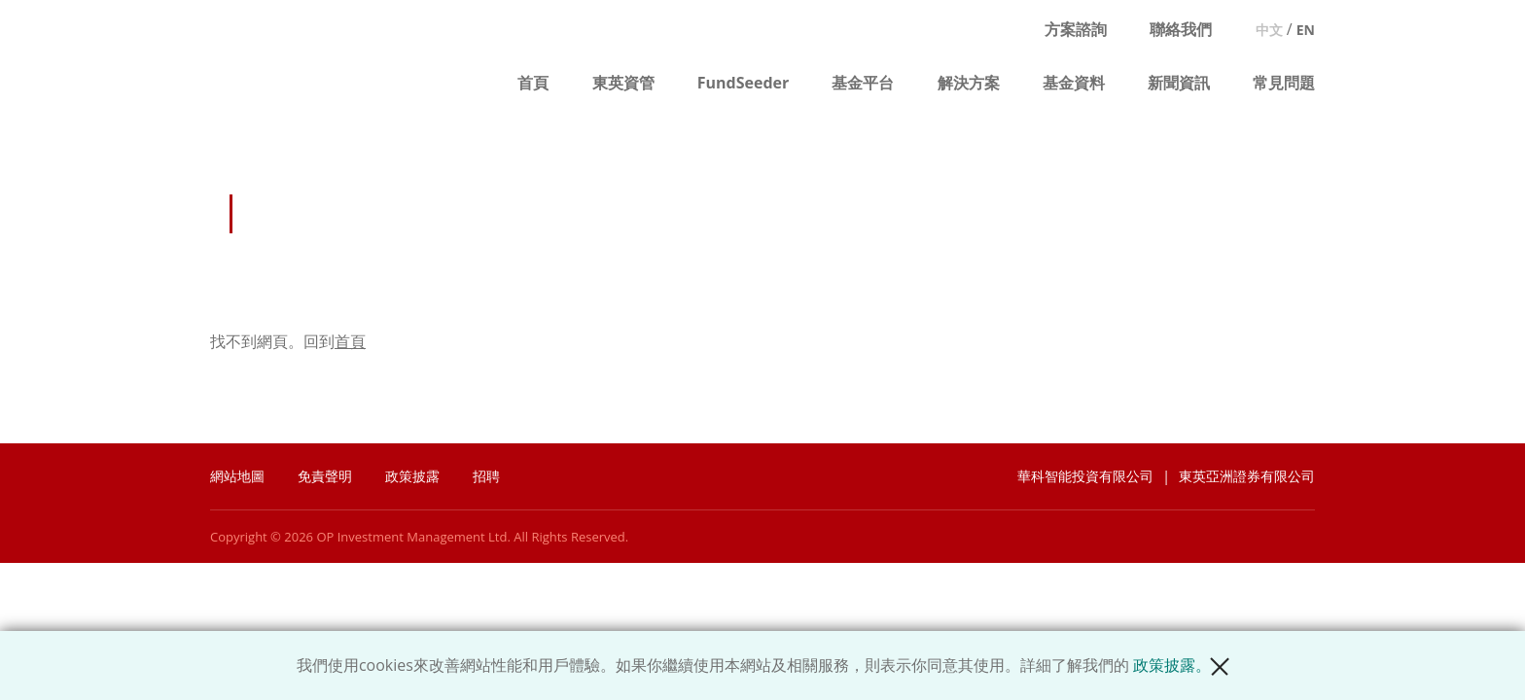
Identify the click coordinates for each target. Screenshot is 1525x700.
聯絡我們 (1181, 29)
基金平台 (863, 82)
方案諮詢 (1076, 29)
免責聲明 (325, 476)
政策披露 (412, 476)
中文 (1269, 29)
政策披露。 (1172, 665)
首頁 (533, 82)
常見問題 (1284, 82)
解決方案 (969, 82)
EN (1305, 29)
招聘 (486, 476)
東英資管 (623, 82)
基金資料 (1074, 82)
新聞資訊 (1179, 82)
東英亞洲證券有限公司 (1247, 476)
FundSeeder (743, 82)
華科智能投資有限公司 (1085, 476)
